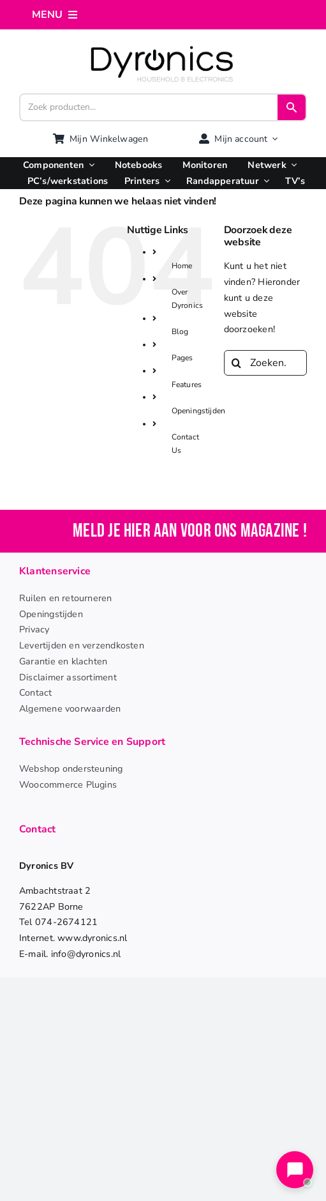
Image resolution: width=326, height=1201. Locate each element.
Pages (182, 358)
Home (182, 266)
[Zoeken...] (265, 363)
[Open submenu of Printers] (164, 181)
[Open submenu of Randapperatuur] (264, 181)
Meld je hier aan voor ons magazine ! (190, 531)
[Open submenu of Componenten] (89, 165)
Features (187, 384)
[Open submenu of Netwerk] (291, 165)
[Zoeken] (236, 363)
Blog (180, 331)
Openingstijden (199, 411)
